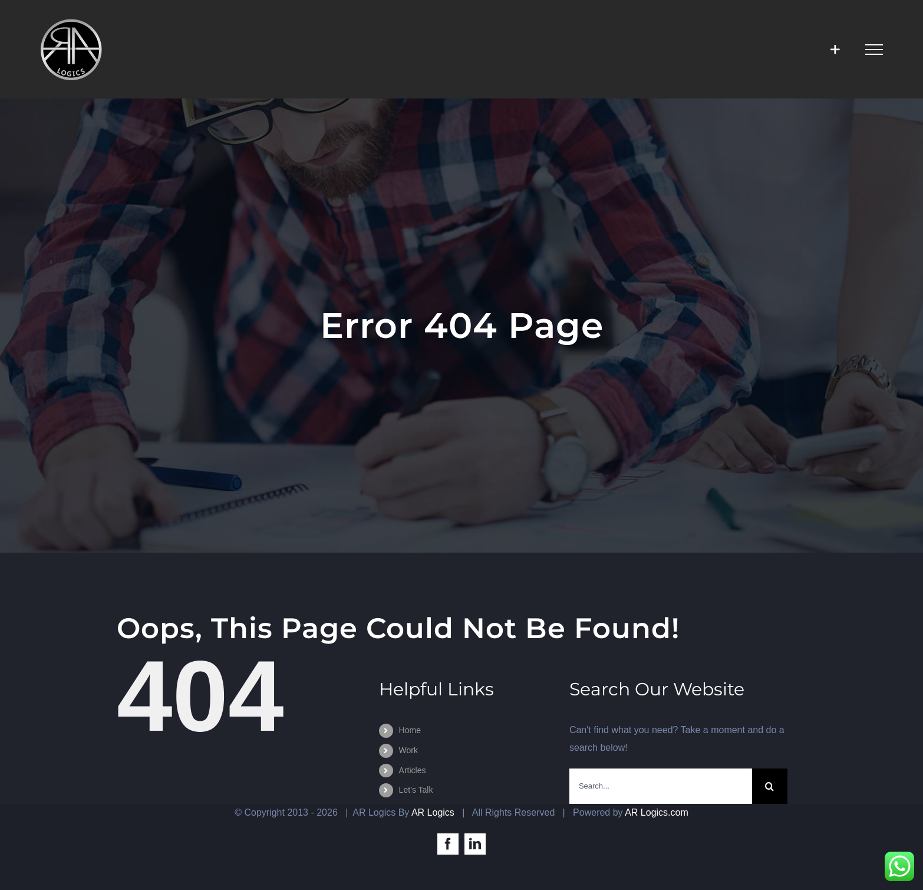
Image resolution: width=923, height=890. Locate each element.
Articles (412, 770)
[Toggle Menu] (874, 49)
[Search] (769, 786)
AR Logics (432, 812)
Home (410, 730)
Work (408, 750)
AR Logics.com (656, 812)
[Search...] (660, 786)
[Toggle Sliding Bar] (835, 49)
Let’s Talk (416, 789)
